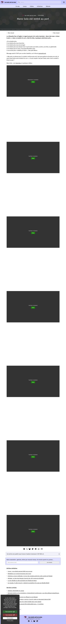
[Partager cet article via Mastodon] (32, 549)
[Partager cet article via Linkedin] (35, 549)
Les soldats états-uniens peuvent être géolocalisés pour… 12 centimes (25, 604)
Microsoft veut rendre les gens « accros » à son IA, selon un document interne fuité (29, 599)
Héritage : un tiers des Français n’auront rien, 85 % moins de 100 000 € (26, 578)
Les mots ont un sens (10, 2)
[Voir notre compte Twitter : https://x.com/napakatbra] (31, 621)
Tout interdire (10, 615)
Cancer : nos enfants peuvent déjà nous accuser (20, 571)
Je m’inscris (49, 562)
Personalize (10, 618)
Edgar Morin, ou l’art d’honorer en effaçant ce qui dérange (23, 597)
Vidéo (19, 609)
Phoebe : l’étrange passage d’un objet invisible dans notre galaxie (24, 601)
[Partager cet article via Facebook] (24, 549)
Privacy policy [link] (10, 620)
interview (18, 63)
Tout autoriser (10, 612)
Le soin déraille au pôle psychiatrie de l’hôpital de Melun (22, 580)
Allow (33, 81)
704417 (13, 29)
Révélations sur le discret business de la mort (19, 573)
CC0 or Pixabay (25, 29)
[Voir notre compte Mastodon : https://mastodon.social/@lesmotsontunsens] (37, 621)
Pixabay (18, 29)
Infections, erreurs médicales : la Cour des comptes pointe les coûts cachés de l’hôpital (30, 576)
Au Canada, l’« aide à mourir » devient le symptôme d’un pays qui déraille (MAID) (28, 583)
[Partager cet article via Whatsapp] (38, 549)
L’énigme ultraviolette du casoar (16, 590)
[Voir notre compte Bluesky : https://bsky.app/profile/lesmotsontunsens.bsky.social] (34, 621)
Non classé (11, 33)
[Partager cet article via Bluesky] (29, 549)
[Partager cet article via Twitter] (27, 549)
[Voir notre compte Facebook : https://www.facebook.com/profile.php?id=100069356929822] (28, 621)
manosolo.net (42, 53)
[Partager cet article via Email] (41, 549)
